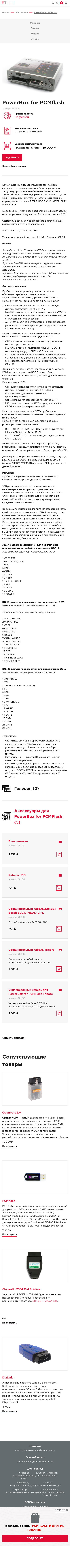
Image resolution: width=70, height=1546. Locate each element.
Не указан (22, 117)
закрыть (60, 1510)
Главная (6, 12)
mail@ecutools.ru (45, 1450)
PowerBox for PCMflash (45, 12)
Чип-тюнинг (22, 12)
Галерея (35, 28)
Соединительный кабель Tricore (31, 950)
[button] (11, 3)
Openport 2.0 (11, 1113)
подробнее (35, 1538)
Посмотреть (9, 1146)
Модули (35, 34)
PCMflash (8, 1201)
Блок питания (18, 841)
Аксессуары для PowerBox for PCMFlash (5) (38, 816)
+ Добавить (12, 158)
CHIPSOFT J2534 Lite (44, 1301)
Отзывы (35, 39)
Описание (35, 23)
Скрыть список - (14, 1038)
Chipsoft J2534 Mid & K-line (21, 1289)
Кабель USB (17, 875)
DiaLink (7, 1378)
